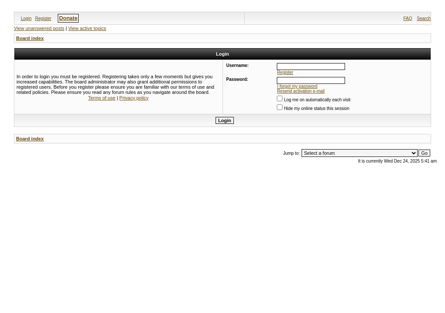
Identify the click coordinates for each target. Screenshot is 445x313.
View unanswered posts (39, 28)
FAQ (407, 18)
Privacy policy (134, 97)
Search (424, 18)
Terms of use (102, 97)
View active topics (87, 28)
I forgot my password (297, 86)
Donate (68, 18)
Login (26, 18)
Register (43, 18)
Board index (30, 38)
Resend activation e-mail (301, 91)
